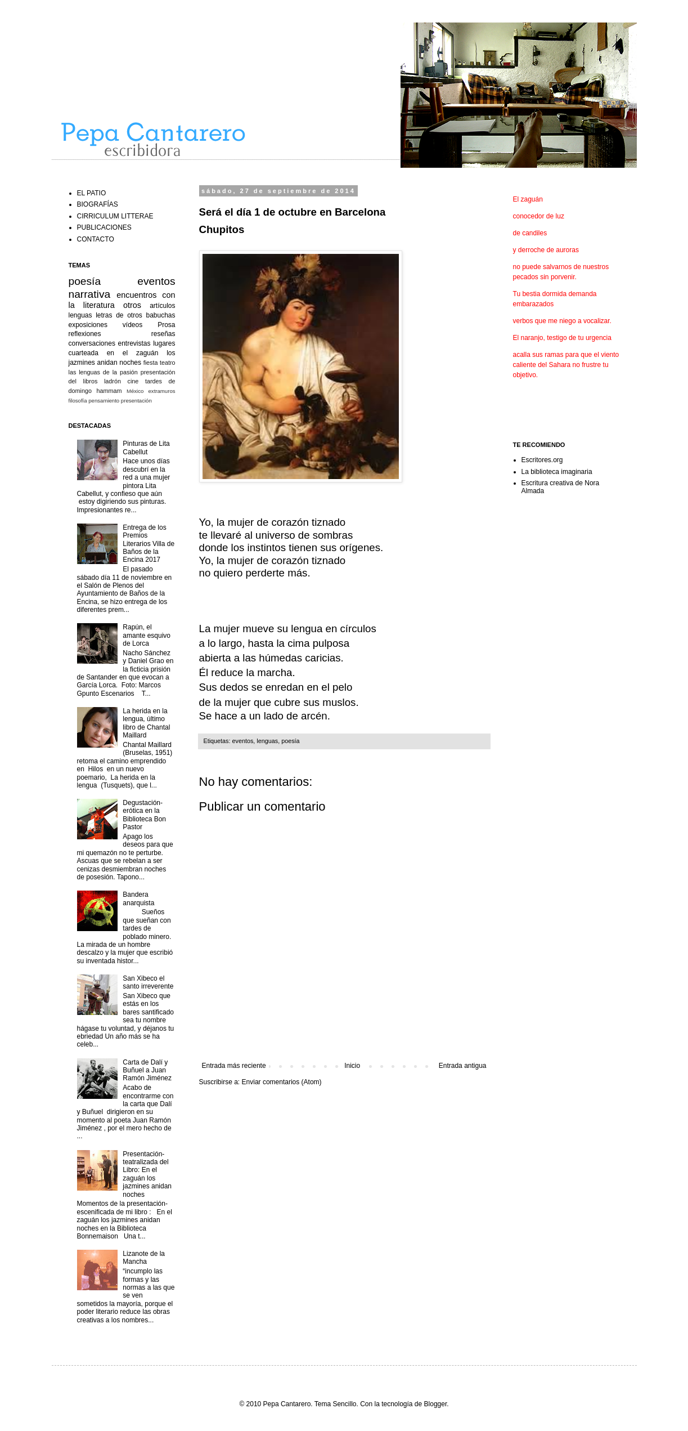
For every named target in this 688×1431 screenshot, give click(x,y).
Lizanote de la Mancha (144, 1257)
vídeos (132, 325)
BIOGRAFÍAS (97, 204)
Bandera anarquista (138, 898)
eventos (243, 740)
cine (133, 381)
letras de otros (119, 315)
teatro (168, 362)
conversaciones (92, 343)
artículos (162, 306)
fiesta (150, 362)
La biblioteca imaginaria (556, 472)
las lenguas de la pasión (103, 372)
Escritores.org (542, 460)
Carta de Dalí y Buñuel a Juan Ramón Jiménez (147, 1070)
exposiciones (88, 325)
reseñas (163, 334)
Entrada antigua (463, 1066)
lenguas (267, 740)
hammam (109, 390)
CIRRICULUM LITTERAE (115, 216)
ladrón (112, 381)
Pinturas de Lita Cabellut (146, 447)
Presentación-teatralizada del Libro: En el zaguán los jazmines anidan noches (147, 1174)
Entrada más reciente (234, 1066)
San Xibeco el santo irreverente (148, 982)
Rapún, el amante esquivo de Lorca (146, 635)
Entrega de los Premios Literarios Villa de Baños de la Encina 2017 (148, 544)
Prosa (166, 325)
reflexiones (85, 334)
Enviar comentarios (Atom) (282, 1082)
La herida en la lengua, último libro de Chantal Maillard (146, 723)
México (135, 391)
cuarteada (83, 353)
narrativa (90, 294)
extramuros (162, 391)
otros (132, 305)
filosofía (78, 400)
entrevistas (134, 343)
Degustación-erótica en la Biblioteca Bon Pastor (144, 815)
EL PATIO (91, 193)
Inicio (352, 1066)
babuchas (160, 315)
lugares (164, 343)
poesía (290, 740)
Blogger (435, 1404)
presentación (136, 400)
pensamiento (103, 400)
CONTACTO (95, 239)
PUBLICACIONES (104, 227)
